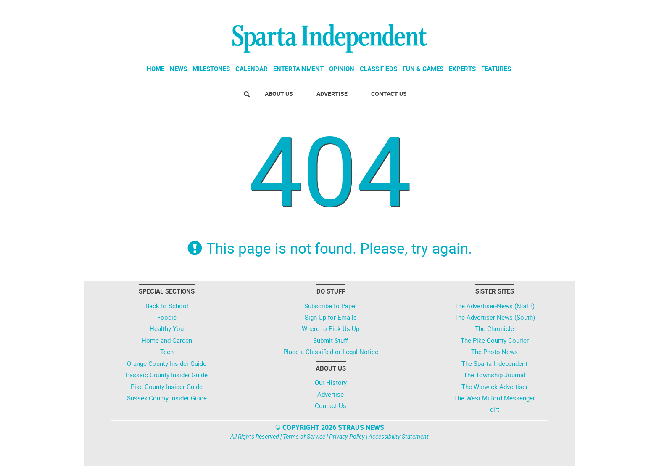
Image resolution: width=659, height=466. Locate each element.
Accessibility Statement (399, 436)
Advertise (332, 94)
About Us (279, 94)
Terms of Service (304, 436)
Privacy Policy (347, 436)
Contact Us (389, 94)
